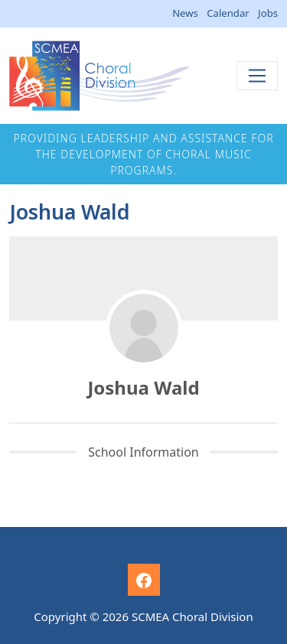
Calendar (228, 13)
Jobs (268, 13)
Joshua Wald (143, 387)
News (185, 13)
